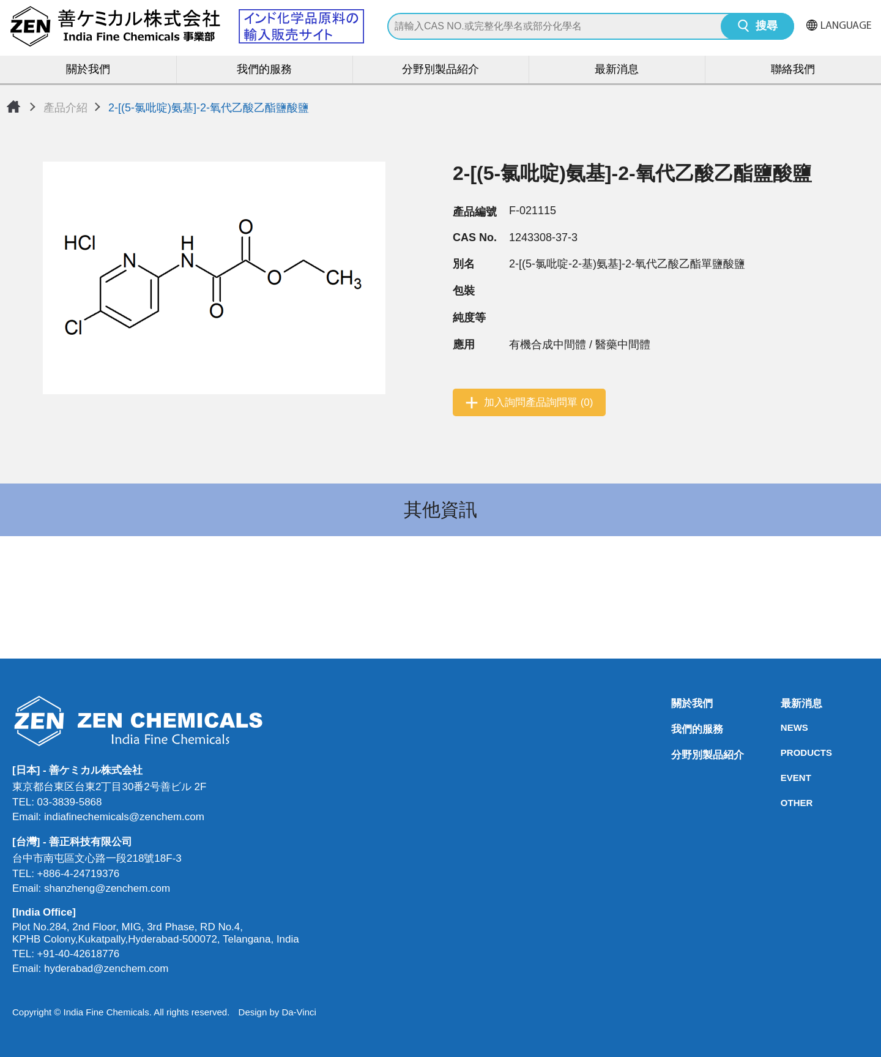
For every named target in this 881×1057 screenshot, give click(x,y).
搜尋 (767, 26)
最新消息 (617, 70)
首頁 (13, 106)
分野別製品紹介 (440, 70)
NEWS (784, 727)
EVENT (784, 777)
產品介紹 (65, 108)
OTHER (784, 802)
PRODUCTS (784, 752)
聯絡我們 (793, 70)
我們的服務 (264, 70)
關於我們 (88, 70)
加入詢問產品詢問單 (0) (538, 402)
